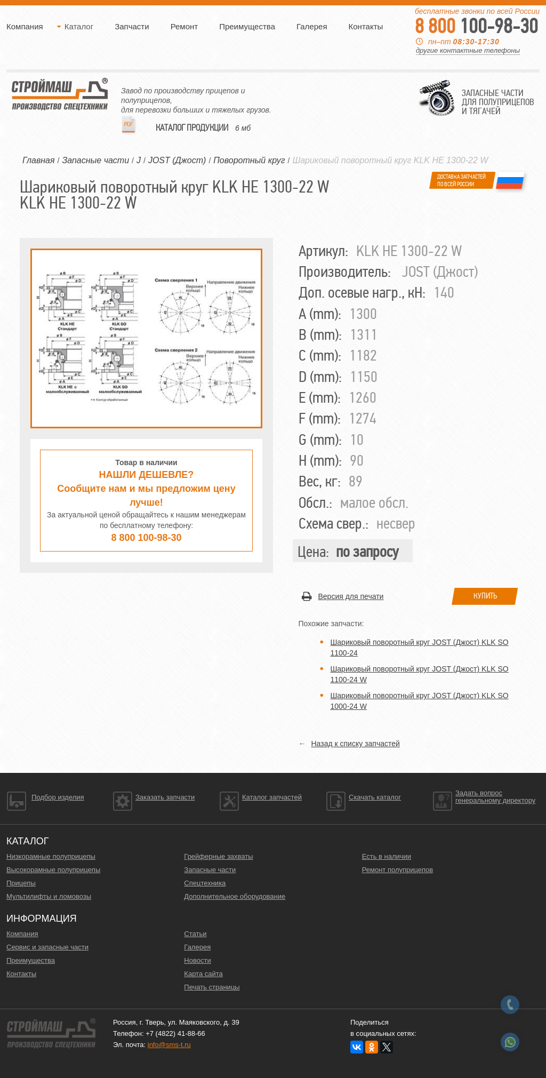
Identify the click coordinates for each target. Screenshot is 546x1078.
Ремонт (184, 26)
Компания (24, 26)
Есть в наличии (386, 856)
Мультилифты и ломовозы (48, 896)
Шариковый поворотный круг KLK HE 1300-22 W (390, 160)
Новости (197, 960)
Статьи (195, 934)
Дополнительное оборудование (234, 896)
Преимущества (247, 26)
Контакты (366, 26)
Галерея (311, 26)
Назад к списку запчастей (355, 743)
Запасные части (210, 870)
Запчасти (132, 26)
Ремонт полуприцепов (397, 870)
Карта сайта (203, 974)
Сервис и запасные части (47, 947)
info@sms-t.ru (169, 1045)
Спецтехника (205, 883)
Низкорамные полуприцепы (50, 856)
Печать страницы (211, 987)
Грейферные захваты (218, 856)
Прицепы (21, 883)
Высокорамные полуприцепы (53, 870)
